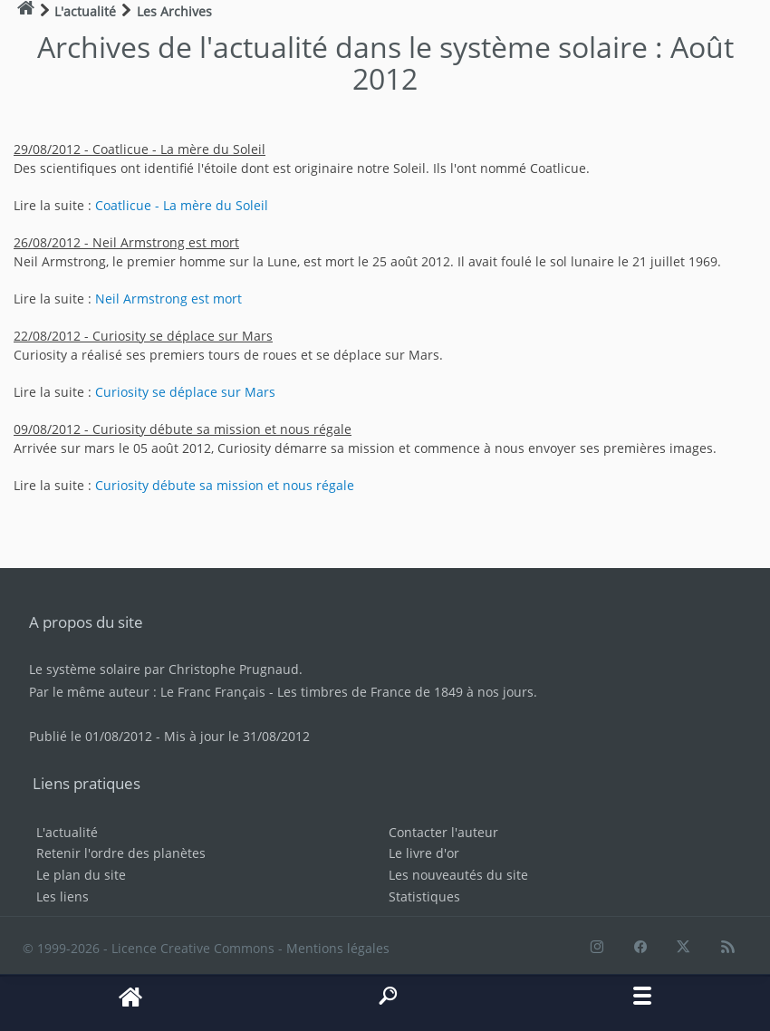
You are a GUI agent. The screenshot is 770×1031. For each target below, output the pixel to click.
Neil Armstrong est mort (168, 298)
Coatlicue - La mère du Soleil (181, 205)
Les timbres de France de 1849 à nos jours (405, 691)
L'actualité (67, 832)
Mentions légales (338, 948)
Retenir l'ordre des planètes (121, 853)
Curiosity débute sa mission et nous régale (224, 485)
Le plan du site (81, 874)
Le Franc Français (212, 691)
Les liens (62, 896)
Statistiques (424, 896)
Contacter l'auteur (443, 832)
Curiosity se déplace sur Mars (185, 391)
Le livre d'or (424, 853)
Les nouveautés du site (458, 874)
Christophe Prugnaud (233, 669)
